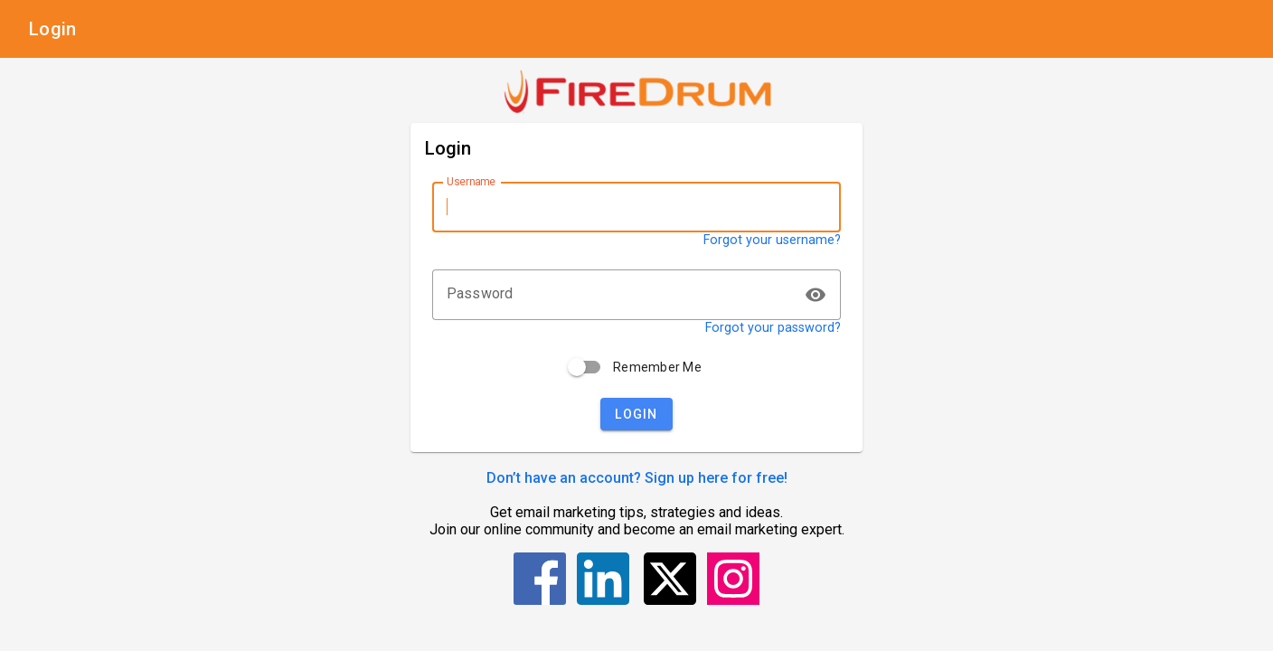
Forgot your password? (773, 327)
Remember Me (657, 367)
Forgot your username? (772, 240)
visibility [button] (815, 295)
